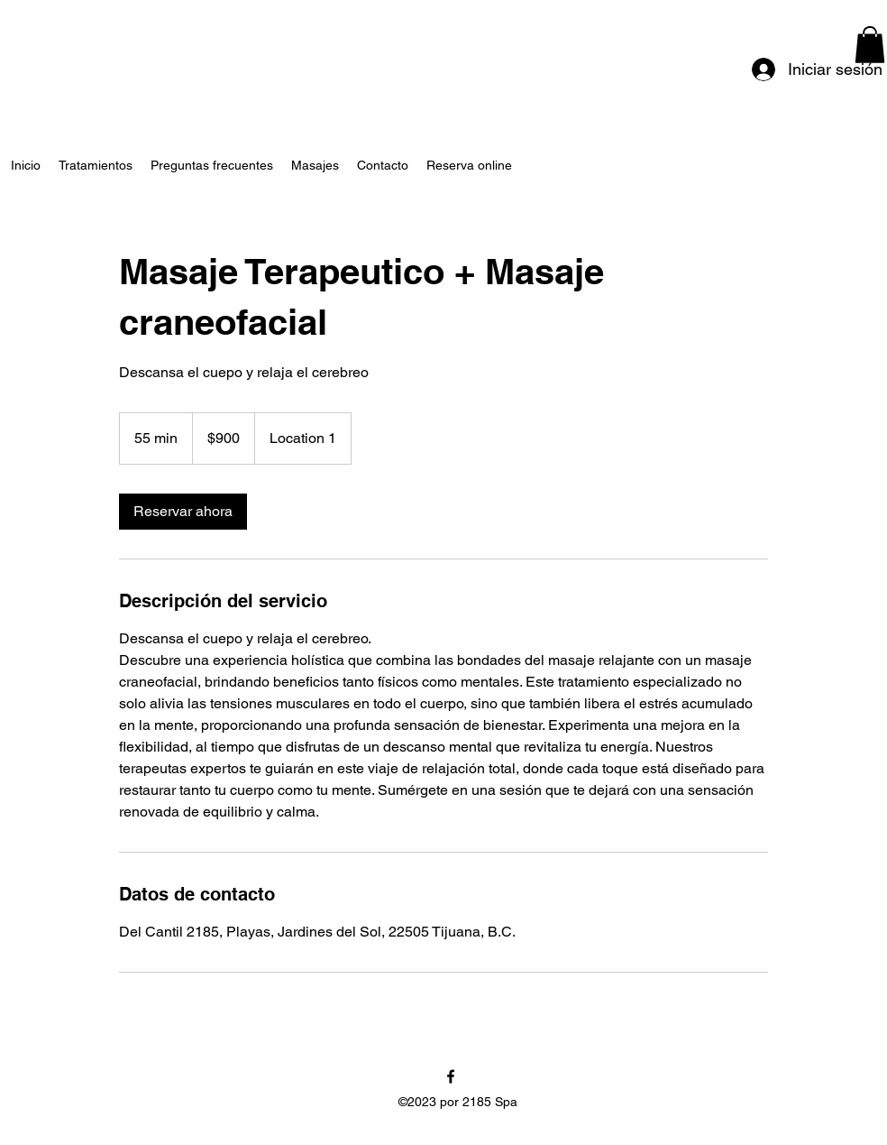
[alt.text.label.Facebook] (451, 1076)
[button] (870, 44)
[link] (183, 512)
